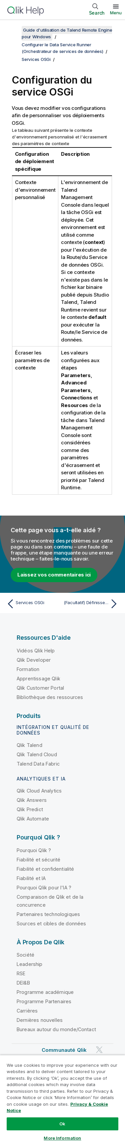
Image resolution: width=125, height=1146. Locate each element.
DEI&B (23, 983)
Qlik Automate (33, 818)
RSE (21, 973)
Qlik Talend (29, 745)
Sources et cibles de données (51, 923)
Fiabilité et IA (31, 878)
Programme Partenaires (44, 1001)
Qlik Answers (32, 800)
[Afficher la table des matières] (13, 30)
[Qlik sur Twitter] (99, 1049)
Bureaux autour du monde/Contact (56, 1029)
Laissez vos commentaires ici (54, 575)
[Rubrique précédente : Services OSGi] (33, 603)
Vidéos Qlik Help (36, 650)
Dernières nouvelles (40, 1020)
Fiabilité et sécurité (38, 859)
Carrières (27, 1011)
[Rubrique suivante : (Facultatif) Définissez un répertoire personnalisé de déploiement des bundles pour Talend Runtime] (92, 603)
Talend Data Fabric (38, 764)
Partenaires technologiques (48, 914)
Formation (28, 669)
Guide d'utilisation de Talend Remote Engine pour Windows (67, 33)
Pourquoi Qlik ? (34, 850)
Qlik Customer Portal (40, 688)
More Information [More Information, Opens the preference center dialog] (62, 1138)
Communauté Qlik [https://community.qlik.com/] (64, 1050)
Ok (62, 1123)
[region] (62, 1100)
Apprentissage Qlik (38, 678)
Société (25, 955)
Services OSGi (36, 59)
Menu (116, 12)
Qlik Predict (30, 809)
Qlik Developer (34, 660)
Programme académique (45, 992)
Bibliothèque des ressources (50, 697)
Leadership (30, 964)
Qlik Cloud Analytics (39, 791)
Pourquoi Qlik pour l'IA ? (44, 887)
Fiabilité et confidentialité (45, 869)
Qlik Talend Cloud (37, 754)
